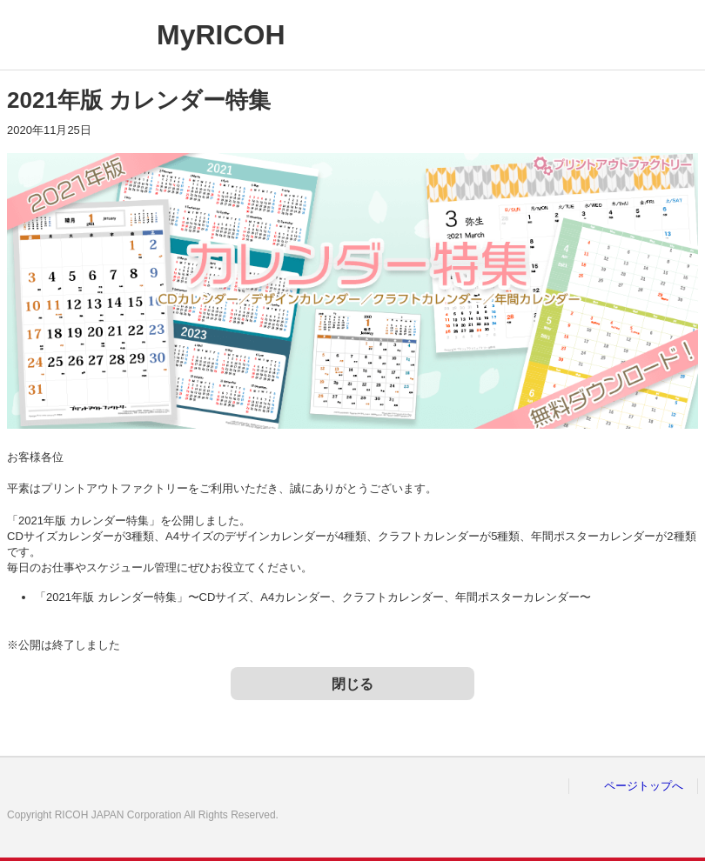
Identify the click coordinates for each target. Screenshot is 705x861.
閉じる (352, 684)
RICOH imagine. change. (68, 35)
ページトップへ (643, 785)
